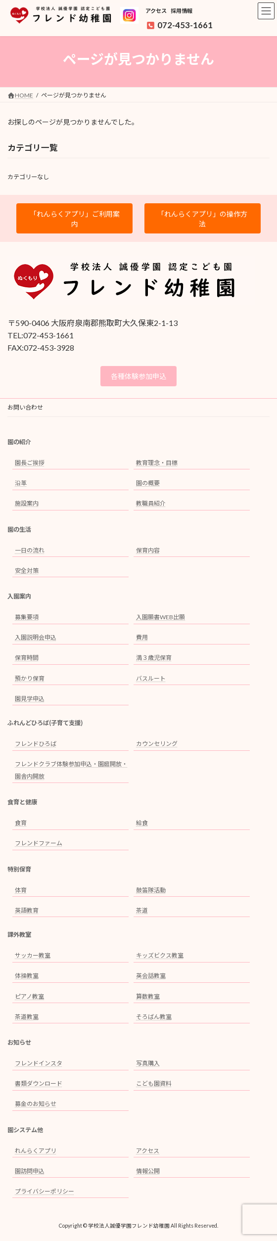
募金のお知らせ (35, 1103)
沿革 (21, 483)
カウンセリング (157, 743)
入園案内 (19, 596)
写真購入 (148, 1063)
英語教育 (27, 910)
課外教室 (19, 935)
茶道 (142, 910)
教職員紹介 (151, 503)
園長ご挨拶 (30, 462)
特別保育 (19, 869)
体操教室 (27, 976)
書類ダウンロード (38, 1083)
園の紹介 (19, 442)
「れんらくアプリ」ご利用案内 (75, 219)
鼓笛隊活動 (151, 890)
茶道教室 (27, 1016)
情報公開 (148, 1171)
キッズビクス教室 (160, 955)
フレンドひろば (35, 743)
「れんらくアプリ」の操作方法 (202, 219)
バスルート (151, 678)
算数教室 (148, 996)
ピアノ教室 (29, 996)
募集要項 (27, 617)
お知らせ (19, 1042)
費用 (142, 637)
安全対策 (27, 570)
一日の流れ (30, 550)
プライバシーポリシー (44, 1191)
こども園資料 (154, 1083)
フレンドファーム (38, 843)
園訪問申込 (30, 1171)
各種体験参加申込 (138, 376)
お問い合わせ (25, 407)
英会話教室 (151, 976)
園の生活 (19, 529)
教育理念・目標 (157, 462)
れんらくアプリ (35, 1150)
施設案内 (27, 503)
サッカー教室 (32, 955)
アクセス (156, 10)
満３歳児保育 (154, 658)
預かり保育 (30, 678)
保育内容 (148, 550)
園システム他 (25, 1130)
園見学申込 (30, 698)
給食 (142, 823)
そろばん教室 (154, 1016)
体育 (21, 890)
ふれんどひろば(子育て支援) (45, 723)
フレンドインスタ (38, 1063)
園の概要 (148, 483)
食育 (21, 823)
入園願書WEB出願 (160, 617)
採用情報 (181, 10)
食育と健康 (22, 802)
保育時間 (27, 658)
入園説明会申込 (35, 637)
